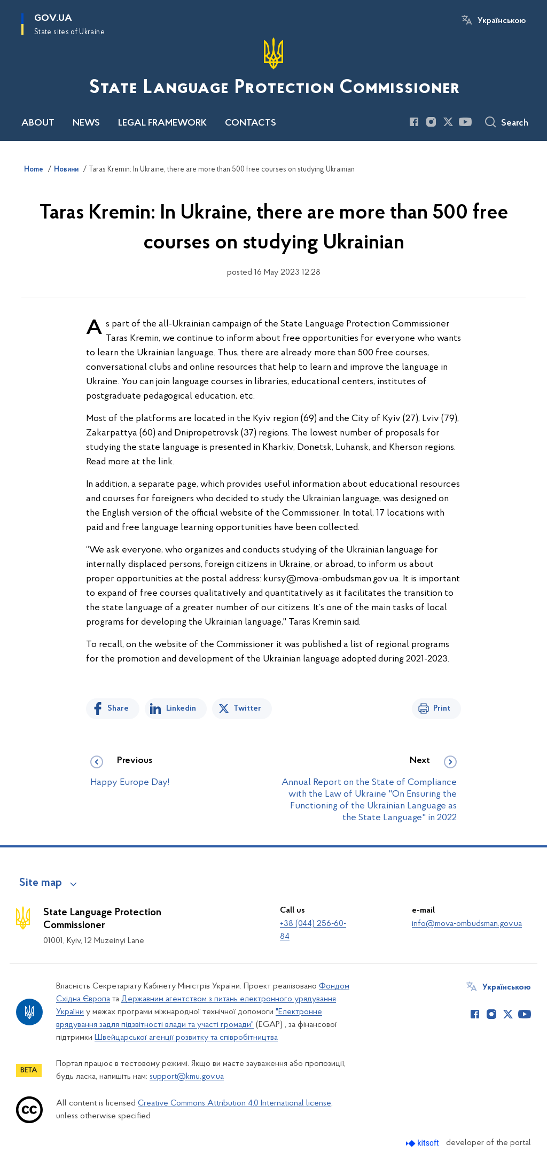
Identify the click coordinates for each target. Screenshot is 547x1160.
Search (514, 123)
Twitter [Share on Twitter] (247, 708)
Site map (40, 883)
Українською (502, 21)
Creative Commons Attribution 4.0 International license (234, 1103)
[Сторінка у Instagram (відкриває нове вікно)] (431, 121)
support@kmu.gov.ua (187, 1076)
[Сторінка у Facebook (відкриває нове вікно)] (414, 121)
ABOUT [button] (37, 123)
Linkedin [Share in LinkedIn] (181, 708)
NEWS (86, 123)
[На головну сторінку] (273, 69)
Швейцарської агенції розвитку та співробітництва (186, 1037)
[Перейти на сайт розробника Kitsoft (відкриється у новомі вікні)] (423, 1143)
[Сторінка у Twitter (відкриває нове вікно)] (448, 121)
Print (441, 708)
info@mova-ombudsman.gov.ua (467, 924)
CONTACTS (250, 123)
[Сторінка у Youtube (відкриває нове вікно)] (465, 121)
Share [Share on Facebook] (118, 708)
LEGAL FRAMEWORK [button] (162, 123)
